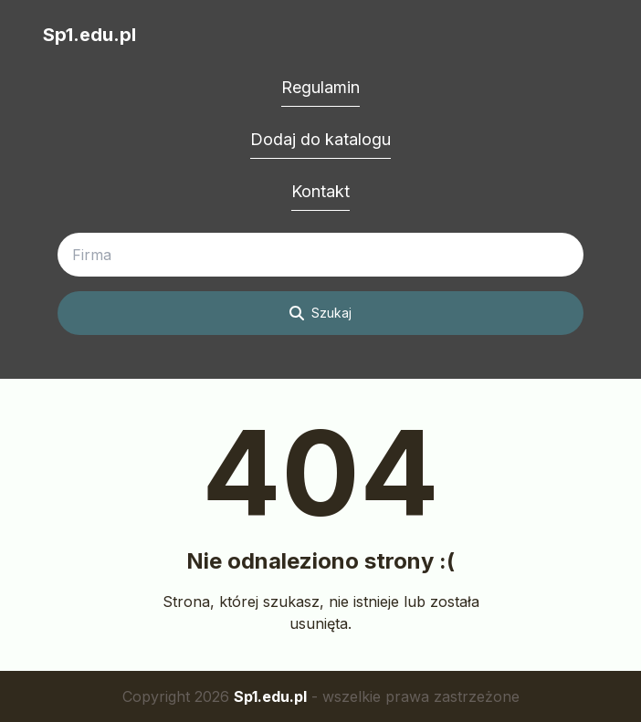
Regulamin (320, 87)
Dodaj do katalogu (320, 139)
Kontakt (320, 191)
